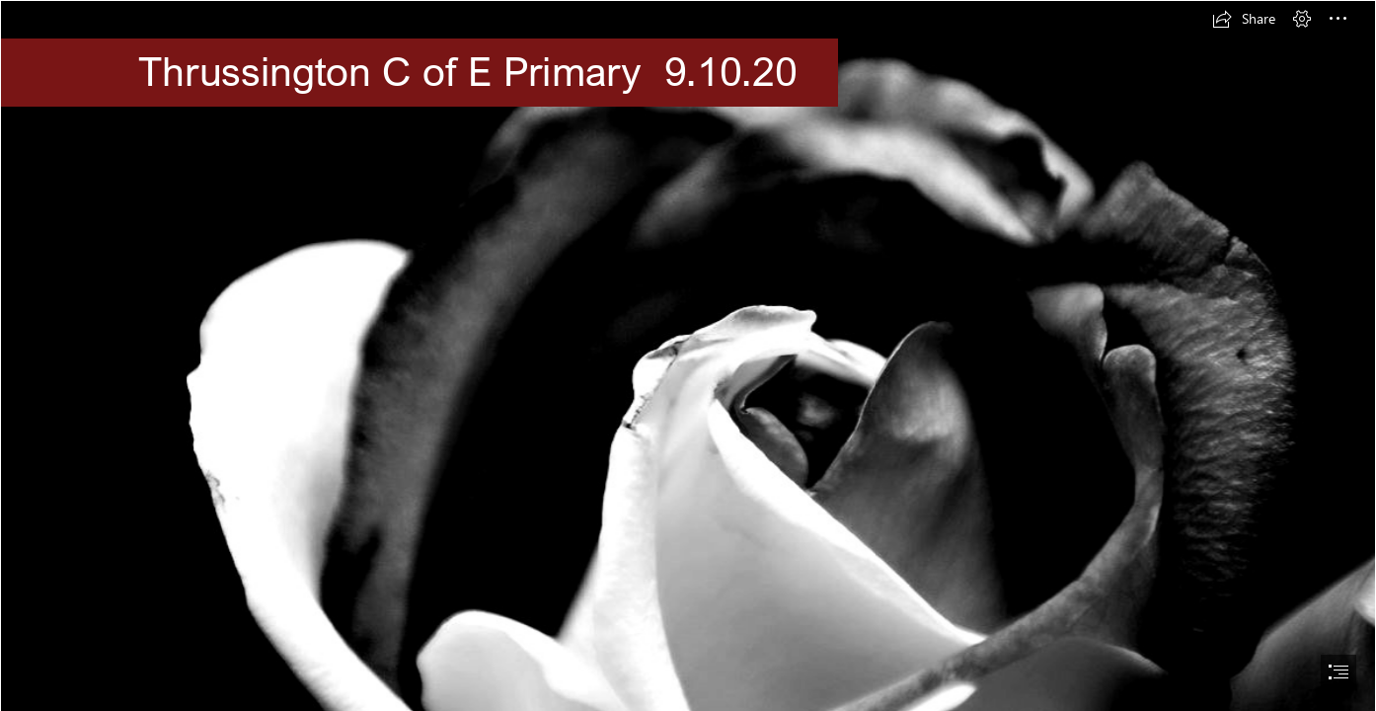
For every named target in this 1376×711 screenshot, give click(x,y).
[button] (1243, 19)
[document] (688, 355)
